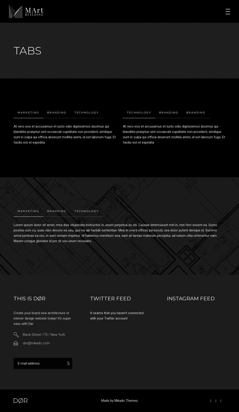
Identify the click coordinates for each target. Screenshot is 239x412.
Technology (86, 112)
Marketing (28, 112)
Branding (56, 112)
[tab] (28, 112)
